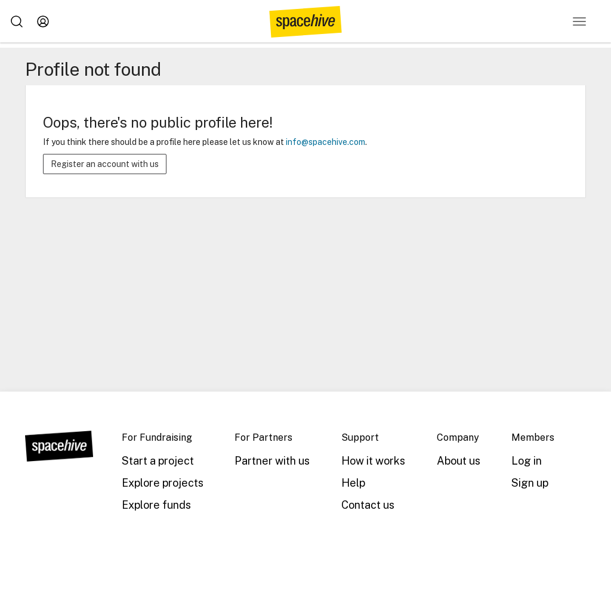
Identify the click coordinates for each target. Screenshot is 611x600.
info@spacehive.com (325, 142)
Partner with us (272, 460)
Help (353, 483)
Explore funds (156, 505)
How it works (373, 460)
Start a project (158, 460)
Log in (526, 460)
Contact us (367, 505)
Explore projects (162, 483)
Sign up (529, 483)
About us (458, 460)
